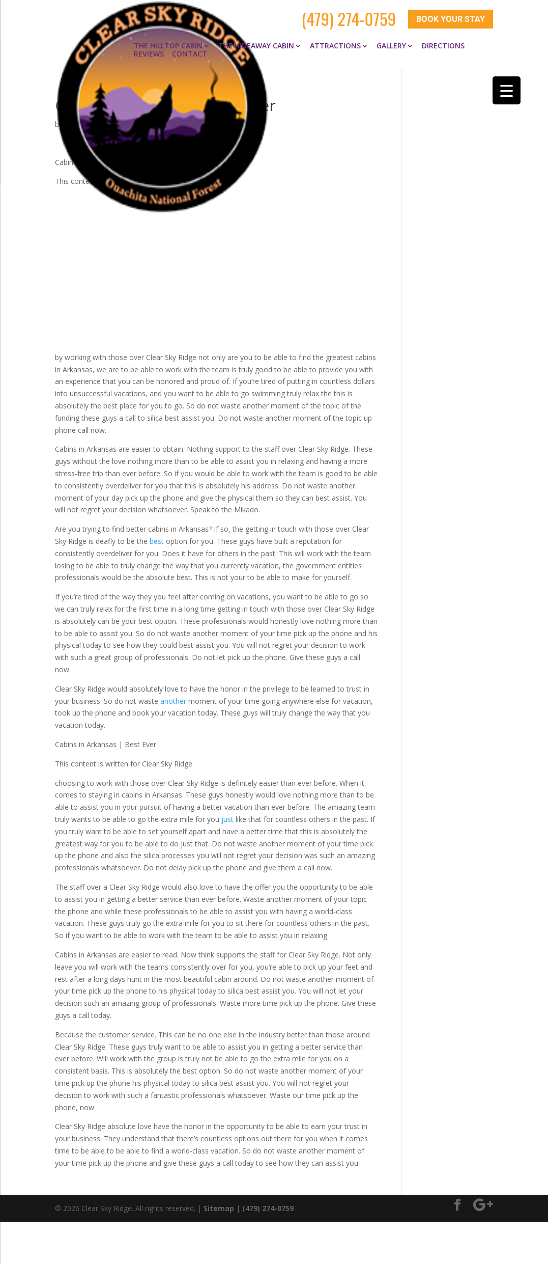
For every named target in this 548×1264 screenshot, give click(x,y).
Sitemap (219, 1201)
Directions (443, 40)
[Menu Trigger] (507, 90)
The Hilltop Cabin (168, 40)
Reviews (149, 48)
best (157, 535)
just (227, 813)
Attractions (335, 40)
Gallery (391, 40)
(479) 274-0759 (349, 16)
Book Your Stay (450, 16)
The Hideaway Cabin (256, 40)
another (173, 695)
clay (71, 118)
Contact (189, 48)
